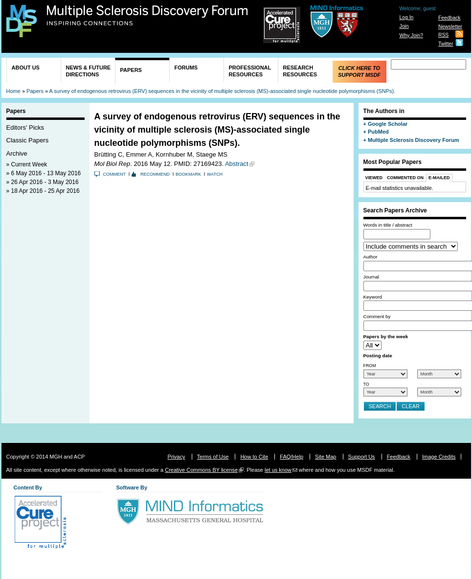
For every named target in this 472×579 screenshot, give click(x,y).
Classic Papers (27, 140)
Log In (406, 17)
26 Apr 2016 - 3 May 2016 (45, 182)
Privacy (176, 457)
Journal (371, 276)
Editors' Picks (25, 127)
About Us (26, 67)
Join (403, 26)
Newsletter (450, 26)
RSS (443, 35)
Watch (215, 174)
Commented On (405, 177)
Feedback (449, 18)
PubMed (378, 132)
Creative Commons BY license (201, 470)
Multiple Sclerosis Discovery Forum (147, 15)
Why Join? (411, 35)
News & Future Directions (88, 71)
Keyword (372, 297)
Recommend (155, 174)
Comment (114, 174)
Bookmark (188, 174)
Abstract (236, 163)
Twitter (445, 43)
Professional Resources (250, 71)
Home (13, 91)
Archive (16, 153)
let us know (278, 470)
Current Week (29, 164)
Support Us (361, 457)
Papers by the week (385, 336)
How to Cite (254, 457)
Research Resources (300, 71)
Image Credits (438, 457)
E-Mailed (439, 177)
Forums (186, 67)
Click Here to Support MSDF (359, 71)
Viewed (374, 177)
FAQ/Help (291, 457)
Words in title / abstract (387, 225)
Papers (131, 70)
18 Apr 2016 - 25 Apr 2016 (45, 190)
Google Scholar (387, 124)
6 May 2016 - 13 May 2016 (46, 173)
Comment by (377, 316)
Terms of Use (213, 457)
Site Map (325, 457)
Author (370, 256)
